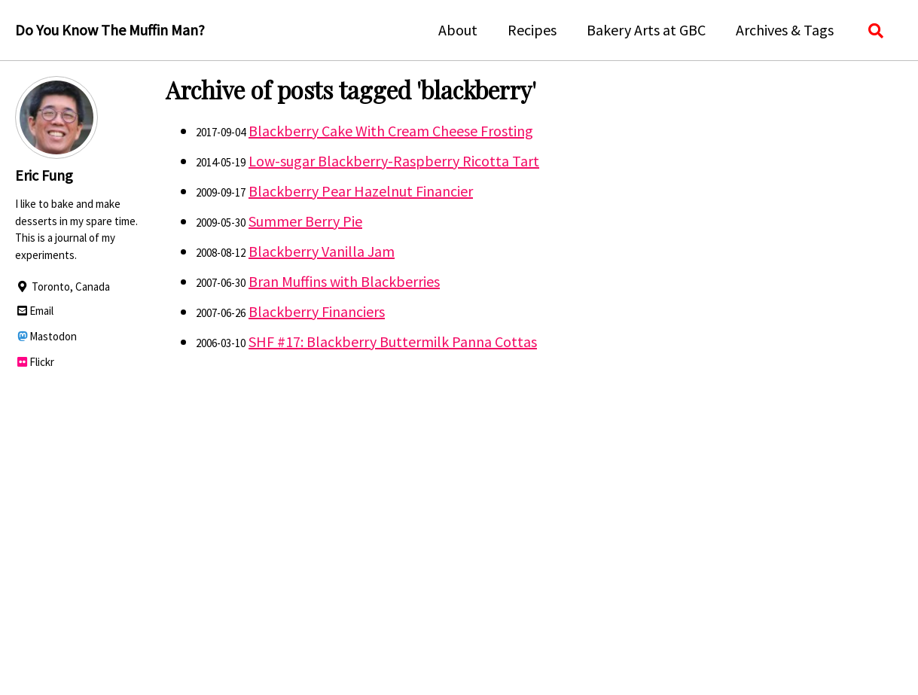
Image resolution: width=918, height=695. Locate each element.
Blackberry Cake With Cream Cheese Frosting (391, 130)
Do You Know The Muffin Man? (110, 29)
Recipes (532, 29)
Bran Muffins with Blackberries (344, 281)
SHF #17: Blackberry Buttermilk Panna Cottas (393, 341)
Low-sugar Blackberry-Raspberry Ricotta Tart (394, 160)
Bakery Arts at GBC (646, 29)
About (457, 29)
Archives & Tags (785, 29)
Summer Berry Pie (305, 221)
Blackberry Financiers (317, 311)
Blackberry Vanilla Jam (322, 251)
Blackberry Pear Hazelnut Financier (361, 190)
